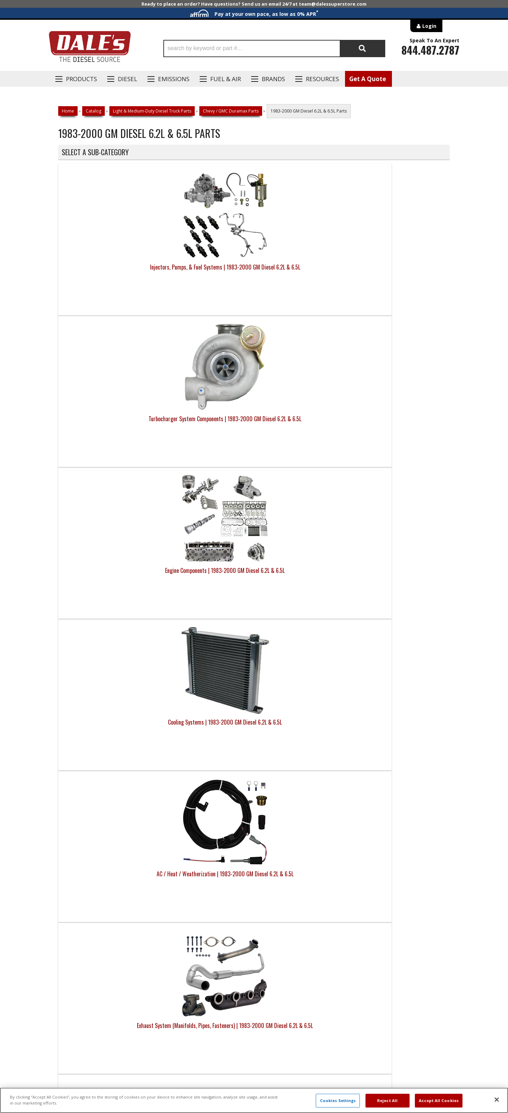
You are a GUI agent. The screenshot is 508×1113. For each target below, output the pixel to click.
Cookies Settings (338, 1100)
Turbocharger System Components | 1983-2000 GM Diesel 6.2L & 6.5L (205, 271)
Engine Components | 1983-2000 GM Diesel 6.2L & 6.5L (303, 271)
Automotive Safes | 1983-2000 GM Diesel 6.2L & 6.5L (401, 574)
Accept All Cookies (439, 1100)
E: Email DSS (71, 884)
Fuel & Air (225, 79)
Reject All (387, 1100)
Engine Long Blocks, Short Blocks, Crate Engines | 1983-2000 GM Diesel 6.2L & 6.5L (401, 730)
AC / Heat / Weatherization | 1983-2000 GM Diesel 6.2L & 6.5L (107, 423)
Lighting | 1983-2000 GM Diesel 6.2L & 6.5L (107, 574)
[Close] (496, 1099)
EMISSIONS (173, 79)
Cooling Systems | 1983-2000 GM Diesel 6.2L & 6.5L (401, 271)
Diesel (127, 79)
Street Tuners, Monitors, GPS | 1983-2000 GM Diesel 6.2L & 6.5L (303, 726)
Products (81, 79)
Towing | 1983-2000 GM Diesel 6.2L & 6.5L (303, 574)
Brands (273, 79)
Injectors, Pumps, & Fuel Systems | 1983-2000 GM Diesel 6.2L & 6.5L (107, 271)
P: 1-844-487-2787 (80, 864)
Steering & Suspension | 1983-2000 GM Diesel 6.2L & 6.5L (401, 423)
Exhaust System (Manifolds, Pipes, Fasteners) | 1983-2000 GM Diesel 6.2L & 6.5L (205, 427)
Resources (322, 79)
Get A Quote (367, 79)
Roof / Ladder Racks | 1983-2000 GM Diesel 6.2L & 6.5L (205, 574)
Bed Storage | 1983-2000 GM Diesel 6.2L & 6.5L (107, 726)
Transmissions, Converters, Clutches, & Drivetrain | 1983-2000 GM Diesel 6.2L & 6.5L (303, 427)
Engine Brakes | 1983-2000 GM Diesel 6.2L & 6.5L (205, 726)
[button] (274, 48)
